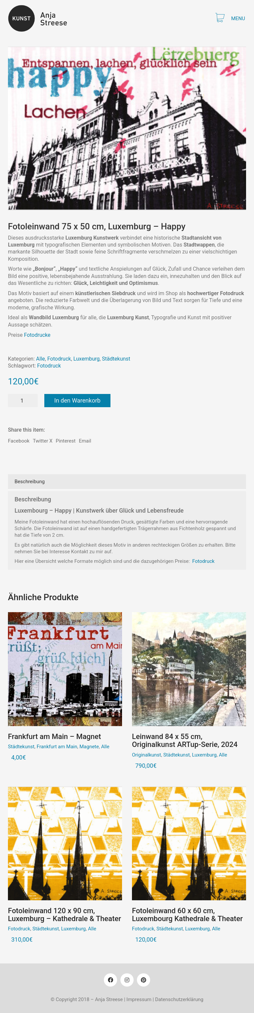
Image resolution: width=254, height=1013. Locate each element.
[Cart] (220, 18)
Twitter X (42, 441)
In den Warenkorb (77, 400)
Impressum (138, 999)
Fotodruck (59, 359)
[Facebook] (110, 980)
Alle (40, 359)
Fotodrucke (37, 335)
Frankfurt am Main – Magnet (54, 737)
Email (85, 441)
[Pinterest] (143, 980)
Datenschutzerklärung (179, 999)
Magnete (89, 747)
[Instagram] (127, 980)
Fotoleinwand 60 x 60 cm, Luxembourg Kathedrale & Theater (187, 915)
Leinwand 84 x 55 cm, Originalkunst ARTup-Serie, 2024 (184, 741)
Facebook (18, 441)
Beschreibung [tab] (30, 482)
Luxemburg (86, 359)
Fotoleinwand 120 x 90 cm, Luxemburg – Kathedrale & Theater (64, 915)
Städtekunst (116, 359)
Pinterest (66, 441)
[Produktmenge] (23, 400)
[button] (238, 18)
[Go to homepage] (41, 18)
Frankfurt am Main (57, 747)
